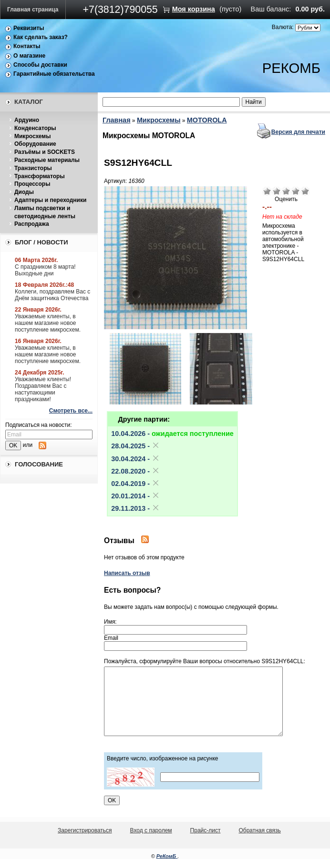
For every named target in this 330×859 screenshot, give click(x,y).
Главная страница (33, 9)
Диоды (24, 192)
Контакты (27, 46)
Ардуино (26, 120)
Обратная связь (259, 830)
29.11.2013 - (135, 508)
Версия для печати (298, 132)
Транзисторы (33, 168)
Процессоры (32, 184)
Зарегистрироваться (85, 830)
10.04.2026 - (172, 433)
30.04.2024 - (135, 459)
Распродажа (31, 224)
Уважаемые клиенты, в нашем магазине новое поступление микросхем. (48, 323)
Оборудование (35, 144)
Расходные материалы (47, 160)
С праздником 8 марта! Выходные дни (45, 270)
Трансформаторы (39, 176)
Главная (117, 120)
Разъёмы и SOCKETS (44, 152)
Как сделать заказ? (40, 37)
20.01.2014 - (135, 496)
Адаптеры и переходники (50, 200)
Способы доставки (40, 64)
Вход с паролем (151, 830)
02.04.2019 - (135, 483)
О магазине (29, 55)
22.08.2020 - (135, 471)
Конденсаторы (35, 128)
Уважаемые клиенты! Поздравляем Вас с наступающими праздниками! (43, 389)
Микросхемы (32, 136)
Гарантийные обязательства (54, 74)
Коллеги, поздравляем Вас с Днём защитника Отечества (52, 295)
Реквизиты (28, 28)
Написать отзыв (127, 573)
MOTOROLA (207, 120)
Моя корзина (193, 9)
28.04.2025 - (135, 446)
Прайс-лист (205, 830)
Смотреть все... (71, 410)
